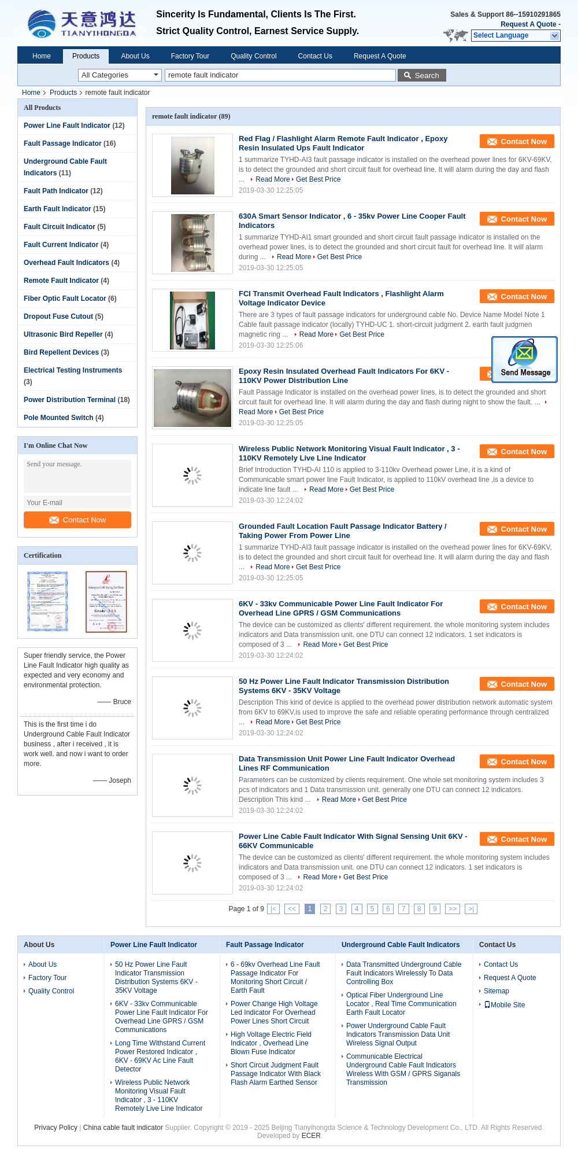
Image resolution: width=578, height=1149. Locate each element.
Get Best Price (318, 179)
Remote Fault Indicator (61, 281)
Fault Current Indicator (61, 245)
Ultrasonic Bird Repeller (63, 334)
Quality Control (253, 56)
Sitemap (496, 991)
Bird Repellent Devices (61, 352)
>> (453, 909)
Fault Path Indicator (56, 191)
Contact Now (77, 519)
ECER (311, 1136)
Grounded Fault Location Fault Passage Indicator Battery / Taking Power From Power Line (343, 531)
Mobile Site (504, 1005)
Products (85, 56)
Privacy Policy (55, 1128)
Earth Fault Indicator (57, 209)
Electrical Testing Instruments (73, 370)
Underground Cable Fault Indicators (401, 945)
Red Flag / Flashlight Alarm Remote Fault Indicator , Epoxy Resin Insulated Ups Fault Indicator (343, 143)
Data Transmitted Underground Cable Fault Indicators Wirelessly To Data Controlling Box (403, 973)
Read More (272, 179)
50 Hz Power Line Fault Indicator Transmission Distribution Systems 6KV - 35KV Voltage (156, 977)
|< (273, 909)
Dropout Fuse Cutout (58, 316)
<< (292, 909)
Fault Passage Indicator (63, 143)
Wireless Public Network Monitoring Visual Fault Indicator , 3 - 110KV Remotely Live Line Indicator (349, 453)
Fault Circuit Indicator (59, 227)
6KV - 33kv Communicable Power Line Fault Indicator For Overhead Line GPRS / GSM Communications (341, 608)
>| (471, 909)
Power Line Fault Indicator (67, 125)
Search (427, 75)
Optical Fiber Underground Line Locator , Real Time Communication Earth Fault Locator (401, 1004)
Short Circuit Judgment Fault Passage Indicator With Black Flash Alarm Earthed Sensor (276, 1074)
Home (41, 56)
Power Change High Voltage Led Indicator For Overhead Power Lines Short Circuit (274, 1012)
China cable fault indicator (123, 1128)
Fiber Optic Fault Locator (65, 298)
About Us (135, 56)
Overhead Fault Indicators (66, 263)
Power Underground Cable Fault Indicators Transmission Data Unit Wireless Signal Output (398, 1034)
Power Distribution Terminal (70, 400)
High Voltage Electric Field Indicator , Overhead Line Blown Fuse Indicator (271, 1043)
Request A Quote (528, 24)
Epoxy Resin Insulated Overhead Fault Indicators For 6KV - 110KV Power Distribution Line (344, 376)
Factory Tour (190, 56)
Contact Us (315, 56)
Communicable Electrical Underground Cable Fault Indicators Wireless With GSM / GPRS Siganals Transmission (403, 1069)
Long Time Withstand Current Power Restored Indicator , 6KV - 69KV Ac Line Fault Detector (160, 1056)
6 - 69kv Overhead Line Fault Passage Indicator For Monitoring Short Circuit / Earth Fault (275, 977)
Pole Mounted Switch (59, 418)
